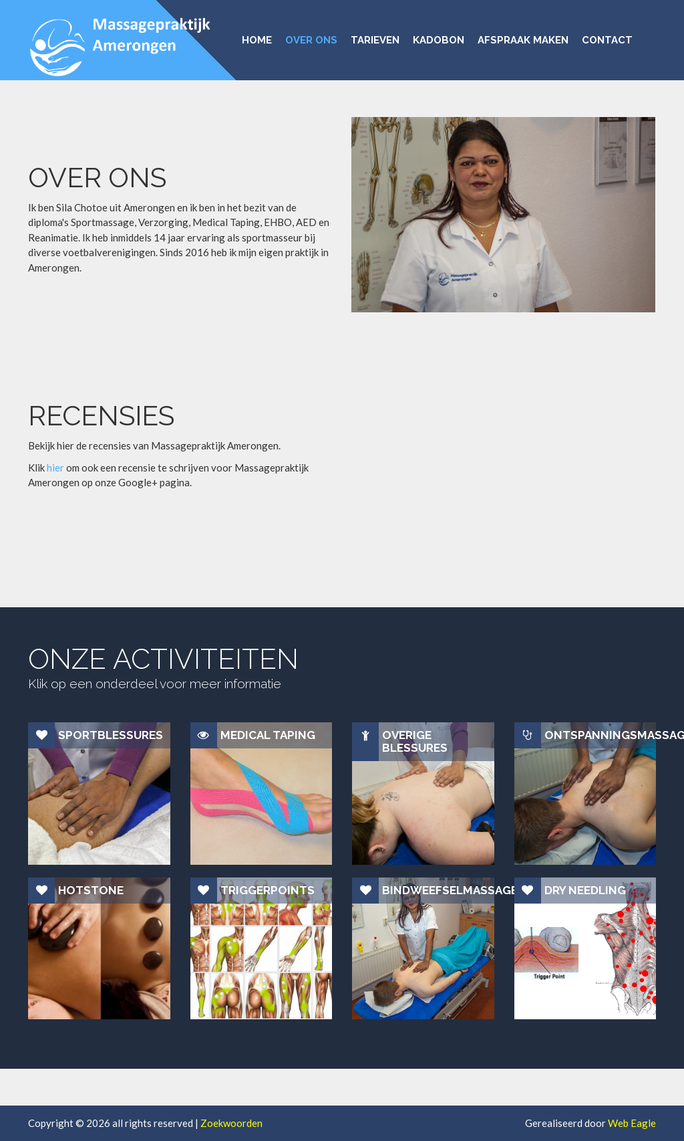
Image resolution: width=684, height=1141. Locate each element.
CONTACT (607, 39)
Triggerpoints (267, 890)
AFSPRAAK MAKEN (523, 39)
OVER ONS (311, 39)
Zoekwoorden (231, 1123)
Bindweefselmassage (438, 890)
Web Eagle (632, 1123)
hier (55, 467)
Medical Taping (267, 735)
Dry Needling (585, 890)
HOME (257, 39)
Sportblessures (110, 735)
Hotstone (91, 890)
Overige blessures (415, 741)
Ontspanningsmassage (600, 735)
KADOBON (438, 39)
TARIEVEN (375, 39)
